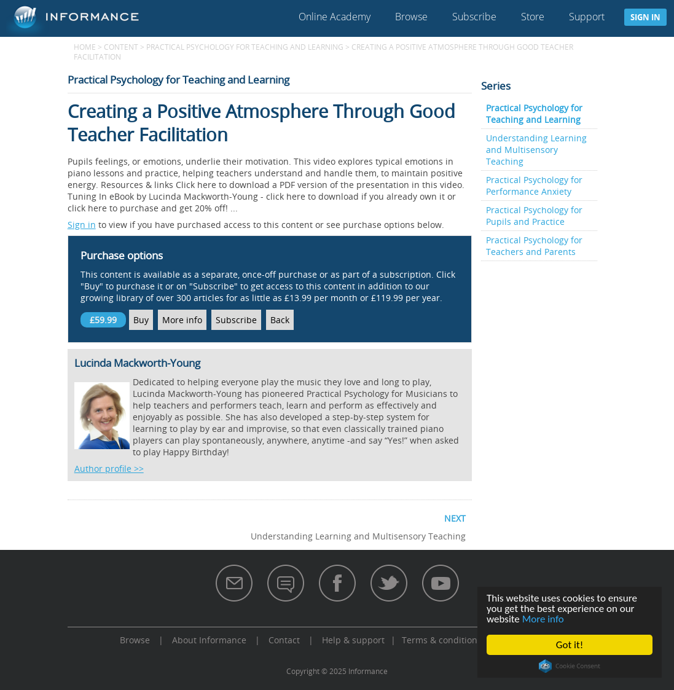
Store (532, 16)
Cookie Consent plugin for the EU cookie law (569, 666)
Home (85, 47)
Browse (411, 16)
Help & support (353, 640)
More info (543, 619)
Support (587, 16)
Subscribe (474, 16)
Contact (284, 640)
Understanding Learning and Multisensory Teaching (536, 149)
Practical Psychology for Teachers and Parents (534, 245)
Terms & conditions (442, 640)
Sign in (645, 17)
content (121, 47)
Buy (141, 320)
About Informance (209, 640)
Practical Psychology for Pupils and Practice (534, 215)
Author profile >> (109, 468)
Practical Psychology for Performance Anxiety (534, 185)
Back (279, 320)
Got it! (569, 644)
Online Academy (334, 16)
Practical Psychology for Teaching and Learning (244, 47)
